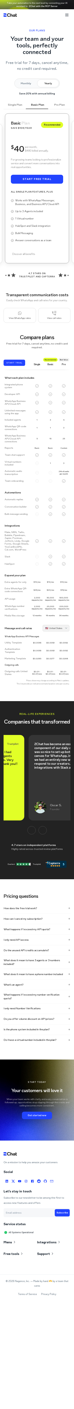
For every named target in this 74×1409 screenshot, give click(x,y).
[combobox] (54, 628)
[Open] (66, 628)
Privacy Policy (48, 1294)
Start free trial (37, 179)
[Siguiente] (43, 830)
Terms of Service (27, 1294)
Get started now (37, 1115)
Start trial (14, 362)
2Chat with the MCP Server (43, 6)
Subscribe (62, 1212)
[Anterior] (31, 830)
